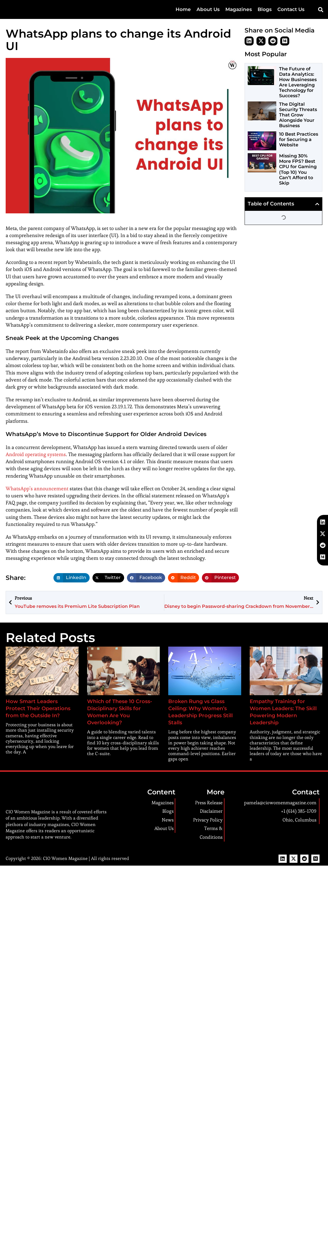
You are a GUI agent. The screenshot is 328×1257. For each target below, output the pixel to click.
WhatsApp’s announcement (35, 489)
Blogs (265, 9)
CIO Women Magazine (64, 851)
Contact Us (291, 9)
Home (183, 9)
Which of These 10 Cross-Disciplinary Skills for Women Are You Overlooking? (123, 708)
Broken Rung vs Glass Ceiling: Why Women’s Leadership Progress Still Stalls (200, 708)
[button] (320, 9)
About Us (208, 9)
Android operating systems (34, 455)
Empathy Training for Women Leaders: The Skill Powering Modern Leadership (282, 708)
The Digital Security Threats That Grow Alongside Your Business (298, 115)
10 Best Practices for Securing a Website (298, 139)
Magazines (238, 9)
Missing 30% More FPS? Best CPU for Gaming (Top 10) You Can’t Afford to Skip (298, 169)
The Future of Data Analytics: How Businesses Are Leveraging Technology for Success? (298, 82)
